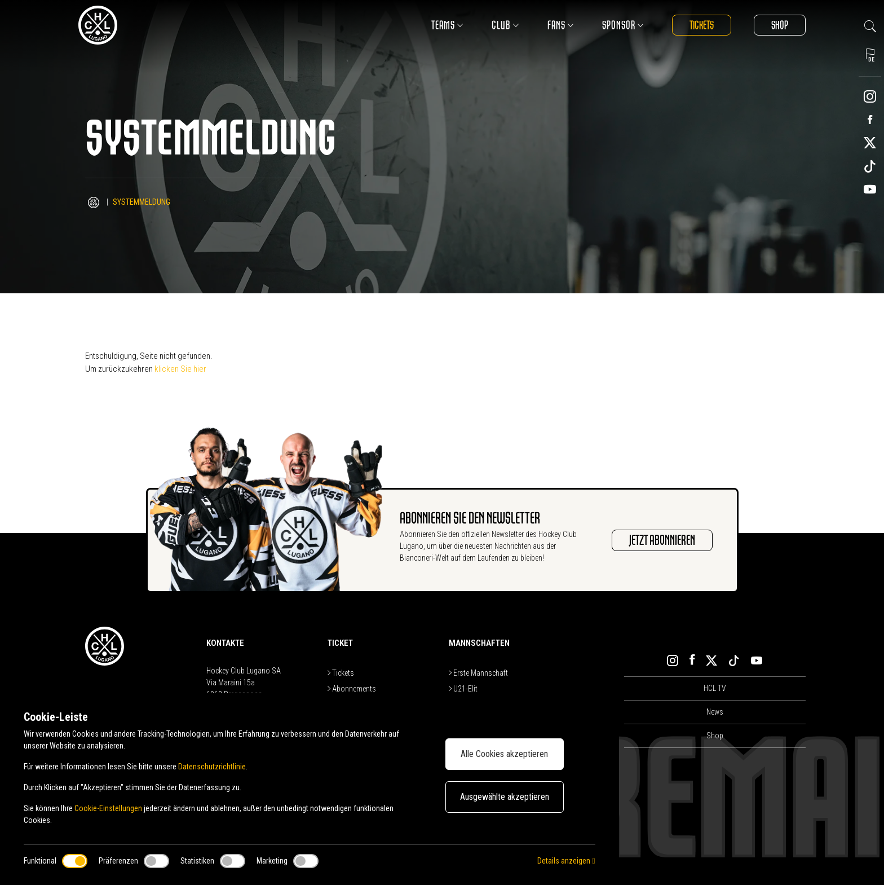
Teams (447, 25)
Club (505, 25)
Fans (560, 25)
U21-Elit (463, 688)
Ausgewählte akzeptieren (504, 796)
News (714, 711)
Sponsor (623, 25)
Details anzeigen (566, 860)
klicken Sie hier (180, 369)
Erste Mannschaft (478, 672)
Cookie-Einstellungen (108, 808)
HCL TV (715, 688)
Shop (779, 25)
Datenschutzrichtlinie (212, 766)
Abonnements (352, 688)
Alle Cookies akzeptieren (504, 753)
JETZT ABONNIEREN (662, 540)
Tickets (701, 25)
